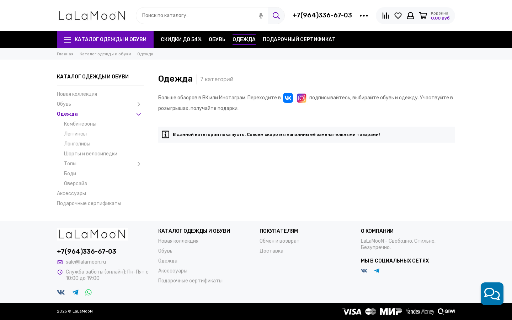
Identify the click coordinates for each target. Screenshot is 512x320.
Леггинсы (75, 134)
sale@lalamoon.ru (86, 262)
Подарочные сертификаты (89, 203)
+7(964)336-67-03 (322, 15)
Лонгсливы (77, 144)
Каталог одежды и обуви (105, 40)
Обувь (217, 40)
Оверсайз (75, 184)
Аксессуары (71, 194)
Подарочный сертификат (299, 40)
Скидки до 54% (181, 40)
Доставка (271, 251)
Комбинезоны (80, 124)
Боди (70, 174)
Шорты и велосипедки (90, 154)
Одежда (244, 40)
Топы (104, 164)
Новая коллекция (77, 94)
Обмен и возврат (280, 241)
